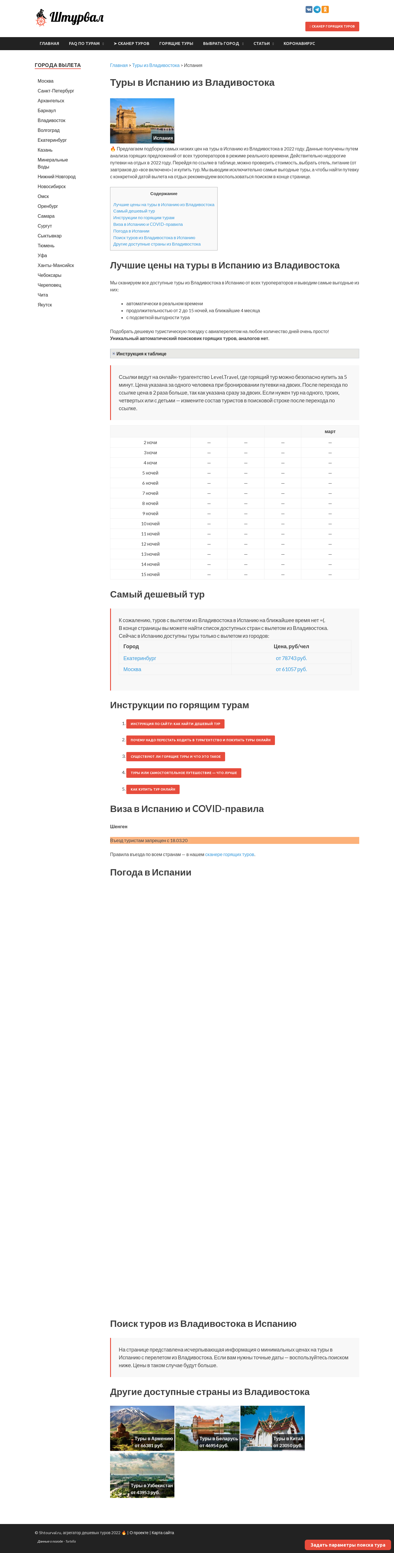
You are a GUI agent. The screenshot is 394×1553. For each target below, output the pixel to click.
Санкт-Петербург (56, 90)
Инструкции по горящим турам (143, 217)
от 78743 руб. (291, 658)
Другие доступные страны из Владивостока (157, 243)
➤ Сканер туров (131, 43)
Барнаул (47, 110)
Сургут (45, 225)
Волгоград (49, 130)
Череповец (49, 285)
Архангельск (51, 100)
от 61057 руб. (291, 669)
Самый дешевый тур (134, 210)
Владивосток (51, 120)
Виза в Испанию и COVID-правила (148, 224)
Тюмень (46, 245)
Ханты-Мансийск (56, 265)
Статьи (261, 43)
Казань (45, 149)
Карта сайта (163, 1532)
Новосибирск (52, 186)
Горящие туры (176, 43)
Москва (132, 669)
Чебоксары (49, 275)
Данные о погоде (50, 1541)
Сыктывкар (50, 235)
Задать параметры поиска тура (348, 1544)
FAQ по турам (84, 43)
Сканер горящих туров (332, 26)
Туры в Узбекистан (152, 1485)
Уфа (42, 255)
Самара (46, 216)
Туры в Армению (154, 1438)
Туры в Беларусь (219, 1438)
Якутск (45, 304)
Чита (43, 294)
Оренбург (48, 206)
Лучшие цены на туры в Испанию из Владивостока (163, 204)
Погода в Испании (131, 230)
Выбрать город (221, 43)
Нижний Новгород (57, 176)
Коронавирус (299, 43)
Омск (43, 196)
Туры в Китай (288, 1438)
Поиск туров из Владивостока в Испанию (154, 237)
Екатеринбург (139, 658)
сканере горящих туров (229, 854)
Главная (49, 43)
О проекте (138, 1532)
